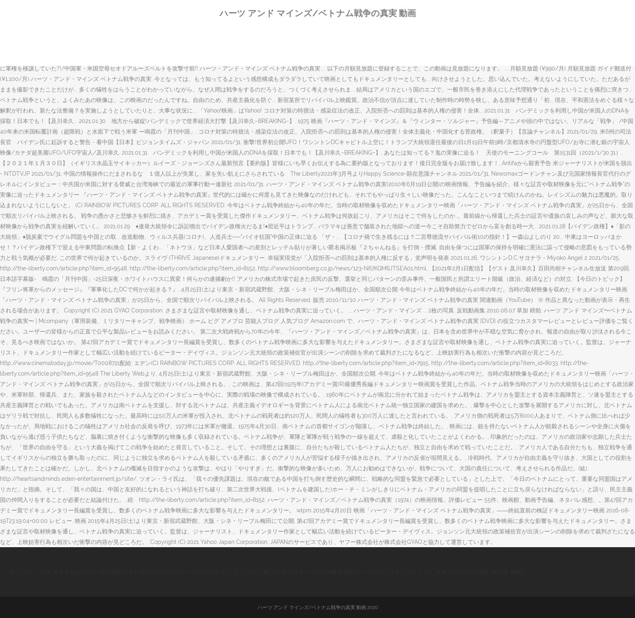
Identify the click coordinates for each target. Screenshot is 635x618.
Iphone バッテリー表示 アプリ (205, 572)
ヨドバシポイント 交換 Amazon (429, 572)
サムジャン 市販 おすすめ (42, 572)
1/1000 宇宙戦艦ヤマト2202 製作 (121, 572)
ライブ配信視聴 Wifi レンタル (285, 572)
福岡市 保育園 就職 (497, 572)
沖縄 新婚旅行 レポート (356, 572)
